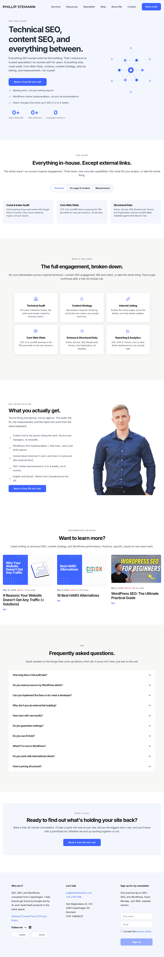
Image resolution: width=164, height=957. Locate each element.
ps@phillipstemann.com (79, 892)
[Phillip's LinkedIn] (31, 927)
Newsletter (89, 6)
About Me (116, 6)
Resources (72, 6)
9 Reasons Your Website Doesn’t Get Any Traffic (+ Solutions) (23, 599)
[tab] (59, 188)
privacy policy (143, 931)
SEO (4, 609)
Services (56, 6)
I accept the (137, 931)
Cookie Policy (29, 916)
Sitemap (15, 916)
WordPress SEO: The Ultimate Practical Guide (135, 595)
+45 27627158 (73, 897)
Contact (132, 6)
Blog (103, 6)
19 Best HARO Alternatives (78, 595)
